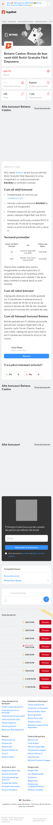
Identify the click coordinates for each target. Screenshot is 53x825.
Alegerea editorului (11, 770)
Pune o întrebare (9, 790)
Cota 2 (5, 753)
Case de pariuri (9, 615)
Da (15, 374)
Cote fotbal (33, 743)
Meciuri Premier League (39, 760)
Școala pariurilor (10, 774)
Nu (35, 374)
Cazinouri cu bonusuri (38, 708)
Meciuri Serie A (35, 753)
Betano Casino (41, 22)
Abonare (26, 356)
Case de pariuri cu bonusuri (10, 711)
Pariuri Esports (9, 723)
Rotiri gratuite (34, 715)
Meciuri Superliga (36, 746)
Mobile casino (34, 721)
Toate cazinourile (36, 704)
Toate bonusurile (42, 108)
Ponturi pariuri (8, 740)
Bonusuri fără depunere (13, 729)
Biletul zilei (7, 746)
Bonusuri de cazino (26, 22)
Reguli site (33, 780)
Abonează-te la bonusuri (26, 547)
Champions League (37, 750)
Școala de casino (10, 783)
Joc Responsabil (35, 774)
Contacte (32, 777)
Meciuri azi (33, 740)
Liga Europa (33, 757)
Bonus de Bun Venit (37, 711)
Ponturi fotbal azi (10, 750)
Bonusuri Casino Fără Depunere (38, 726)
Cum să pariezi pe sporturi (10, 778)
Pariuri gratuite (9, 726)
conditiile (26, 553)
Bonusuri (12, 22)
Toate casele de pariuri (12, 707)
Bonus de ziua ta (26, 576)
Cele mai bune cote (11, 719)
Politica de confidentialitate (36, 785)
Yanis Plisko (16, 347)
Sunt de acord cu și (26, 554)
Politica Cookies (35, 790)
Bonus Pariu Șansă (26, 580)
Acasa (4, 22)
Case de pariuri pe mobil (13, 716)
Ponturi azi (7, 743)
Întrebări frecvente (11, 786)
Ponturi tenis (8, 757)
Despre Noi (33, 770)
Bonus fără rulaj (35, 718)
